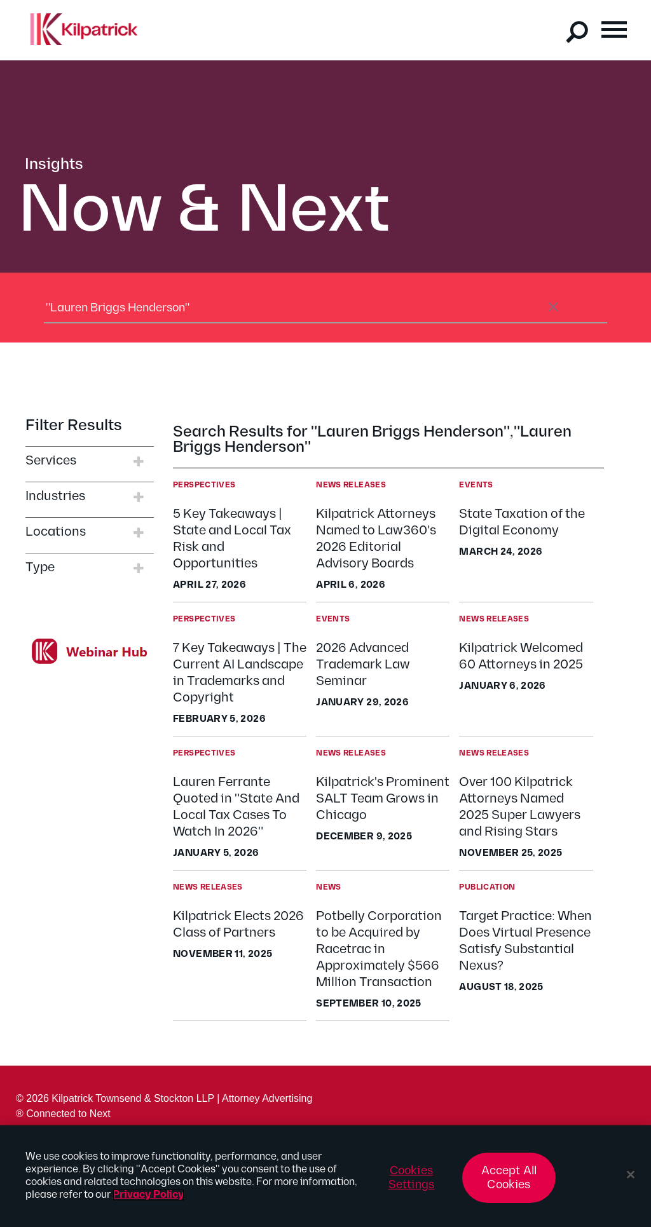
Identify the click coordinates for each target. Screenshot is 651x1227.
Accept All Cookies (509, 1184)
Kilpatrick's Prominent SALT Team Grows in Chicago (382, 799)
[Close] (631, 1181)
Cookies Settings (411, 1184)
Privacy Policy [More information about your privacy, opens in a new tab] (148, 1201)
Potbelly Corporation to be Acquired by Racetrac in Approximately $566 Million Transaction (379, 949)
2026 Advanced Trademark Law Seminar (363, 665)
